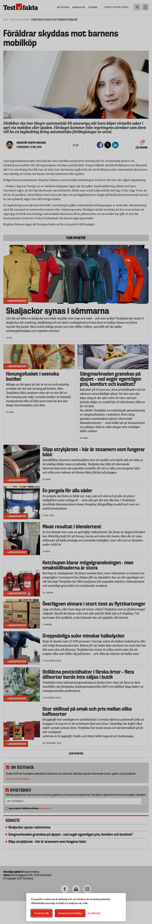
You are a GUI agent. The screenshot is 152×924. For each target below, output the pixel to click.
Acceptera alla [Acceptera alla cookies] (41, 913)
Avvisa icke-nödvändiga (70, 913)
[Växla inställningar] (95, 913)
